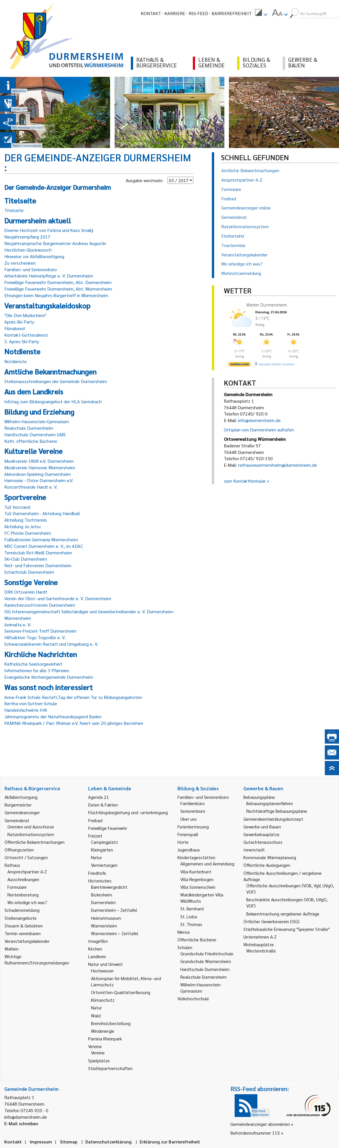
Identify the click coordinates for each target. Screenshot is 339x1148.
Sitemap (68, 1142)
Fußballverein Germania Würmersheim (41, 539)
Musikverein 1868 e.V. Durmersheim (39, 461)
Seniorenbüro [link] (192, 811)
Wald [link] (96, 1016)
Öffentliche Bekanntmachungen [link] (35, 842)
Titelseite (14, 210)
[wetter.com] (239, 365)
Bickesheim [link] (101, 895)
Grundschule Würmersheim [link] (205, 961)
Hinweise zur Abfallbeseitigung (34, 256)
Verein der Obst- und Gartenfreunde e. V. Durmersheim (57, 598)
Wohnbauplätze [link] (258, 944)
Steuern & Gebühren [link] (24, 926)
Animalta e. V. (17, 625)
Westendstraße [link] (261, 951)
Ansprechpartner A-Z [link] (27, 872)
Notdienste (15, 361)
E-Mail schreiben (21, 1123)
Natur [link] (96, 857)
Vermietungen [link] (104, 865)
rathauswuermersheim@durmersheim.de (277, 465)
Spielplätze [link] (99, 1060)
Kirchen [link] (95, 949)
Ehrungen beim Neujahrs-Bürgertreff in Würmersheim (56, 295)
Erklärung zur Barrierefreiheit (170, 1142)
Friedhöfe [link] (97, 873)
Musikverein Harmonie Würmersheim (39, 467)
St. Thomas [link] (191, 924)
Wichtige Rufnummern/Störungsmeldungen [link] (37, 959)
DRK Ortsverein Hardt (25, 592)
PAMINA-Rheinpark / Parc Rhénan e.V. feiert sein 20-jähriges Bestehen (73, 723)
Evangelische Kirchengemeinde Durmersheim (48, 677)
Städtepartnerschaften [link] (110, 1068)
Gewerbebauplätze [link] (261, 834)
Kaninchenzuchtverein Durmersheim (39, 605)
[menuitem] (261, 13)
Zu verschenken (20, 263)
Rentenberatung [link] (23, 895)
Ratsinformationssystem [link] (30, 834)
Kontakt (151, 13)
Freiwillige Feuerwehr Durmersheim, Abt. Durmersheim (57, 282)
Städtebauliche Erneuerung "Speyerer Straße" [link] (286, 929)
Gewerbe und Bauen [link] (262, 827)
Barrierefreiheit (232, 13)
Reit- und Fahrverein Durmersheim (37, 565)
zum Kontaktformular (245, 481)
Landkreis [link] (97, 956)
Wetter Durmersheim (266, 305)
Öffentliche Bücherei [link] (196, 940)
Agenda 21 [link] (98, 797)
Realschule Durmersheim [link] (203, 977)
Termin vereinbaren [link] (23, 933)
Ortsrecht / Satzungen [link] (26, 857)
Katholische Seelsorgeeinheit (33, 664)
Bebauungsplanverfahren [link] (269, 803)
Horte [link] (183, 842)
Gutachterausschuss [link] (262, 842)
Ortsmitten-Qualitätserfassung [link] (120, 992)
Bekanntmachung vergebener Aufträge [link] (282, 914)
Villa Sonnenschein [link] (197, 887)
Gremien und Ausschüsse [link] (30, 827)
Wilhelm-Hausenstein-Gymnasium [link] (201, 988)
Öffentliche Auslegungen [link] (266, 865)
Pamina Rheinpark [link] (105, 1039)
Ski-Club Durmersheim (25, 559)
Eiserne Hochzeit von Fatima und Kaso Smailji (48, 230)
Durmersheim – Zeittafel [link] (114, 910)
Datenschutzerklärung (108, 1142)
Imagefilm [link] (98, 941)
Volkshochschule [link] (193, 998)
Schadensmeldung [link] (22, 910)
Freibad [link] (95, 820)
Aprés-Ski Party (19, 322)
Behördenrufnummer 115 (255, 1133)
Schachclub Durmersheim (29, 572)
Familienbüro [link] (192, 803)
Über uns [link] (188, 819)
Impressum (41, 1142)
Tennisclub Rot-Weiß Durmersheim (38, 553)
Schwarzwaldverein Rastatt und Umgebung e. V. (51, 644)
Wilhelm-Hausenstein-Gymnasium (36, 421)
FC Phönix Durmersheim (27, 533)
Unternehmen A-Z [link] (260, 937)
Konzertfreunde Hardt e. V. (30, 487)
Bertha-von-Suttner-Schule (30, 703)
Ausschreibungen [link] (23, 879)
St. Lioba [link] (188, 916)
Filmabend (14, 328)
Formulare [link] (17, 887)
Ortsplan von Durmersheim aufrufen (259, 430)
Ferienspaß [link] (187, 834)
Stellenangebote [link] (21, 918)
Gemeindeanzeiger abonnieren (260, 1124)
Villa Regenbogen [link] (197, 879)
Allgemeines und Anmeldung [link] (207, 864)
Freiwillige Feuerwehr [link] (107, 828)
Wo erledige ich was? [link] (27, 902)
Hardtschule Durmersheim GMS (35, 434)
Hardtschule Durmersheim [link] (205, 969)
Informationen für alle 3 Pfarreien (36, 670)
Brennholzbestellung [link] (111, 1023)
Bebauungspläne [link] (259, 797)
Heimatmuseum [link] (106, 918)
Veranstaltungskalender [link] (27, 941)
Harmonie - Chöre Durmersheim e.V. (38, 480)
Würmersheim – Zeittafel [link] (114, 933)
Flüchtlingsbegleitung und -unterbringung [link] (128, 812)
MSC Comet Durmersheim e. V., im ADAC (43, 546)
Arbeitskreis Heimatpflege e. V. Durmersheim (48, 276)
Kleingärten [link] (102, 850)
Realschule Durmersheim (28, 428)
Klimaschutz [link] (103, 1000)
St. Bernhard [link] (192, 909)
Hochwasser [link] (102, 971)
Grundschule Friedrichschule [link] (206, 953)
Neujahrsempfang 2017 (27, 237)
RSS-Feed (198, 13)
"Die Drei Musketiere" (25, 315)
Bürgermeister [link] (18, 805)
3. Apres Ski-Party (21, 341)
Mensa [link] (183, 932)
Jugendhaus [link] (188, 850)
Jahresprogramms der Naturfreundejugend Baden (53, 716)
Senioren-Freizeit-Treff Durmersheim (40, 631)
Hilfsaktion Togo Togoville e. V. (34, 637)
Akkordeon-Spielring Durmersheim (37, 474)
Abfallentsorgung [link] (21, 797)
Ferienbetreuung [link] (193, 827)
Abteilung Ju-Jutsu (22, 526)
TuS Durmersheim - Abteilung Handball (42, 513)
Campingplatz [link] (104, 842)
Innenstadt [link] (254, 850)
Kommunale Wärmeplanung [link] (269, 857)
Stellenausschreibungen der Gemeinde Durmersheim (55, 381)
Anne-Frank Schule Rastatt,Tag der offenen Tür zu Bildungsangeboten (73, 697)
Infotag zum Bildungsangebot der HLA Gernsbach (53, 401)
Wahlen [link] (11, 949)
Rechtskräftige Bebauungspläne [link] (276, 811)
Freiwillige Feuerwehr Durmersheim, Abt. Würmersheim (58, 289)
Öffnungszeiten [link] (19, 850)
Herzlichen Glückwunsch (28, 250)
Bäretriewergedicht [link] (109, 887)
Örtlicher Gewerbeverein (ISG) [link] (271, 921)
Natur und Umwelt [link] (105, 964)
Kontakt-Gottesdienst (26, 335)
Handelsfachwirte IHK (25, 710)
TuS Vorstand (17, 507)
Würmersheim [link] (104, 926)
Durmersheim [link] (103, 902)
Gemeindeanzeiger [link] (22, 812)
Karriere (174, 13)
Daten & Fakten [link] (103, 805)
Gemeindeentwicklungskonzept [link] (273, 819)
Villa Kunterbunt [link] (195, 872)
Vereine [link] (98, 1053)
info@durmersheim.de (259, 420)
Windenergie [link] (102, 1031)
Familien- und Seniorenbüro (30, 269)
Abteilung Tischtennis (25, 520)
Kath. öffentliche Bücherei (30, 441)
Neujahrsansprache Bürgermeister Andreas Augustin (55, 243)
